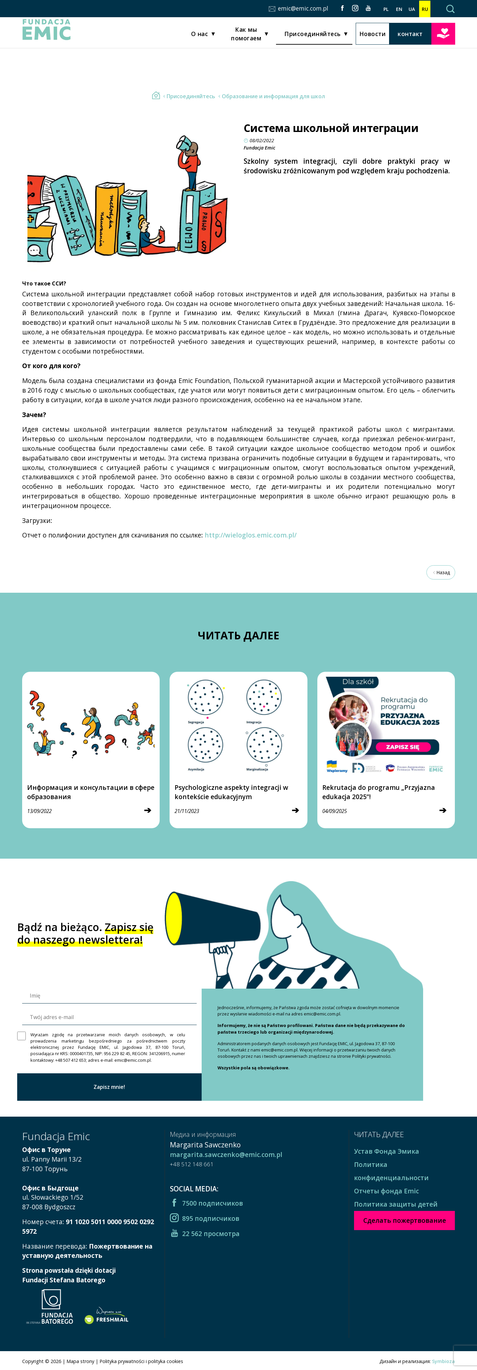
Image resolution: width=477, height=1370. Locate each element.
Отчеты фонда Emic (386, 1190)
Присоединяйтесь (312, 36)
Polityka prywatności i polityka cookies (141, 1361)
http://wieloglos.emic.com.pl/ (251, 535)
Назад (441, 572)
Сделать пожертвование (443, 34)
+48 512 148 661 (192, 1164)
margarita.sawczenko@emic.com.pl (226, 1154)
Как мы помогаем (246, 35)
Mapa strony (80, 1361)
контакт (410, 35)
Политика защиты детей (396, 1204)
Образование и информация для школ (271, 96)
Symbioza (443, 1361)
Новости (372, 35)
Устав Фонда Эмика (386, 1151)
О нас (199, 36)
